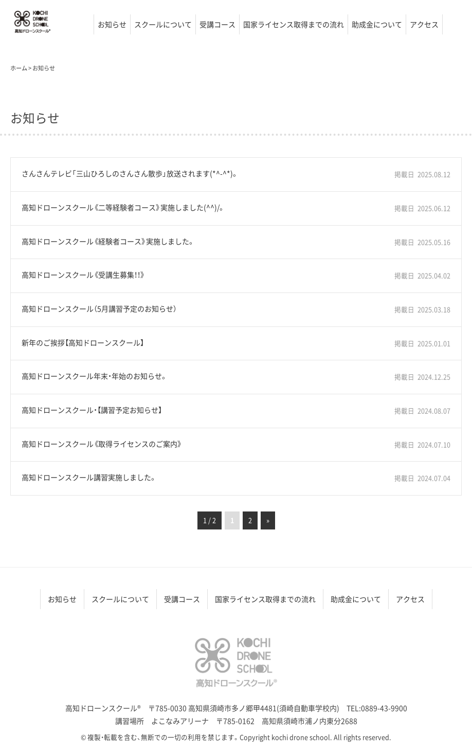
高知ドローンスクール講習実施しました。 (89, 477)
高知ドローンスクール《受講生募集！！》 (83, 275)
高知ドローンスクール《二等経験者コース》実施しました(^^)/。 (123, 207)
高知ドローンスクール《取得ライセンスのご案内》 (102, 444)
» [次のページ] (267, 520)
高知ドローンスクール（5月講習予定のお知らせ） (99, 309)
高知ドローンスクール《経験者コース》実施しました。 (108, 241)
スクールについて (163, 24)
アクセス (424, 24)
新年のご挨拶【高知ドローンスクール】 (83, 342)
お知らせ (112, 24)
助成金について (377, 24)
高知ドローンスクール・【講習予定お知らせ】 (92, 410)
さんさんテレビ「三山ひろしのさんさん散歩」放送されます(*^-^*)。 (130, 173)
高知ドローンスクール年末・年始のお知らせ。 (95, 376)
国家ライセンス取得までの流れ (293, 24)
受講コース (217, 24)
